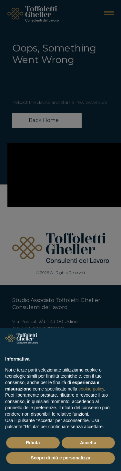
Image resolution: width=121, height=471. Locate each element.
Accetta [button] (88, 442)
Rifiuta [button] (33, 442)
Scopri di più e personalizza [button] (60, 457)
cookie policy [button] (91, 388)
